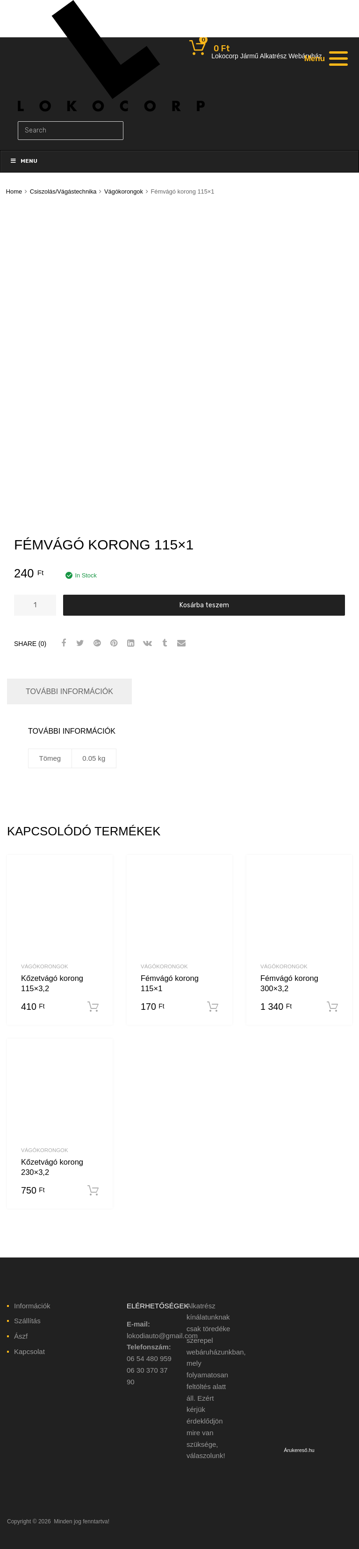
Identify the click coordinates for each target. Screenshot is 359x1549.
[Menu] (325, 58)
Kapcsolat (29, 1351)
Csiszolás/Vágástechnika (63, 191)
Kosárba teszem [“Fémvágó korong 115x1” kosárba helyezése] (212, 1007)
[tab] (69, 691)
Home (14, 191)
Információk (32, 1306)
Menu (23, 161)
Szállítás (27, 1321)
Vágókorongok (123, 191)
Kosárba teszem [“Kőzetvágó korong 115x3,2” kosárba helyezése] (93, 1007)
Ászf (21, 1336)
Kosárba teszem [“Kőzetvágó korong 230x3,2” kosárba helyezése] (93, 1191)
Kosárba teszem (204, 605)
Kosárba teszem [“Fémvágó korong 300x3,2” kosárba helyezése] (332, 1007)
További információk (69, 691)
